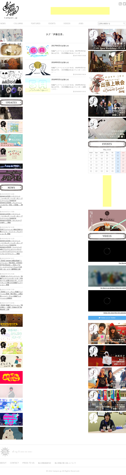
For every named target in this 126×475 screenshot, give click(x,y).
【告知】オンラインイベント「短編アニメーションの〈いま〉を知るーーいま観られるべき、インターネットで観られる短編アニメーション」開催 (11, 280)
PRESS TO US (28, 463)
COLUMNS (18, 23)
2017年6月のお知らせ (60, 46)
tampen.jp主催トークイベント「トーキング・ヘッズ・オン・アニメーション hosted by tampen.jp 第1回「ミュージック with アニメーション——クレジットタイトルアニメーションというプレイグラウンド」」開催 (11, 247)
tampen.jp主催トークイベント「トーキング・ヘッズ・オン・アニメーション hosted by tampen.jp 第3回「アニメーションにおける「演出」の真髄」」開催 (11, 201)
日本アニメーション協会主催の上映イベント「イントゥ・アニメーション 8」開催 (11, 232)
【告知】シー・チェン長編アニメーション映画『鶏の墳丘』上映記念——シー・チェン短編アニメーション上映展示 (11, 295)
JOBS (80, 23)
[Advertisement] (80, 11)
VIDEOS (67, 23)
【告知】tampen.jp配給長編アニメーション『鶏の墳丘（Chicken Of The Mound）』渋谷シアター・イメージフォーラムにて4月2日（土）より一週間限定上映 (11, 265)
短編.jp (11, 10)
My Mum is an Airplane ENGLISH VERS (113, 288)
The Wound (122, 263)
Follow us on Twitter (107, 318)
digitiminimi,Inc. (22, 452)
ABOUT (3, 463)
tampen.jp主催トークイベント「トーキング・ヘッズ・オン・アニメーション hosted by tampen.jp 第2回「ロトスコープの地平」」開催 (11, 218)
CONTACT (14, 463)
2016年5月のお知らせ (60, 79)
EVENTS (52, 23)
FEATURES (35, 23)
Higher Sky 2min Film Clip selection (114, 313)
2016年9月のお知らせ (60, 62)
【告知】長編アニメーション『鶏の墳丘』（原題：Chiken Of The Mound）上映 (11, 307)
